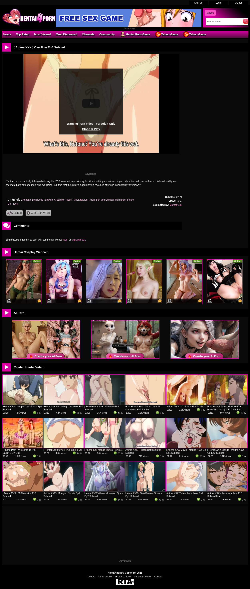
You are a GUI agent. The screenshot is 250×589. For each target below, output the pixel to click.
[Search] (223, 21)
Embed (14, 213)
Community (107, 34)
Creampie (59, 199)
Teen (15, 203)
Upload (238, 2)
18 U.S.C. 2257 (123, 576)
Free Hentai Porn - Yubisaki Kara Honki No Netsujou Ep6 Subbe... (224, 408)
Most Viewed (42, 34)
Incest (69, 199)
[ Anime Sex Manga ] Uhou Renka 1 (104, 450)
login (65, 239)
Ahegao (27, 199)
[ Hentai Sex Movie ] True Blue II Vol (63, 450)
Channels (88, 34)
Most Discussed (66, 34)
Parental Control (142, 576)
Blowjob (48, 199)
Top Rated (22, 34)
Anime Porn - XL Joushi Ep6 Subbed (185, 406)
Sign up (198, 2)
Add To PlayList (38, 213)
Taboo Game (166, 34)
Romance (120, 199)
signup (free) (78, 239)
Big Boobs (37, 199)
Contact (158, 576)
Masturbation (80, 199)
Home (7, 34)
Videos (210, 12)
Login (218, 2)
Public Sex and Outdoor (101, 199)
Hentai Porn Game (135, 34)
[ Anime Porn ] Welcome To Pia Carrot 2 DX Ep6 (19, 451)
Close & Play (91, 129)
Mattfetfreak (175, 205)
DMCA (91, 576)
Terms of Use (105, 576)
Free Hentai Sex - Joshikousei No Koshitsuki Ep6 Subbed (143, 408)
